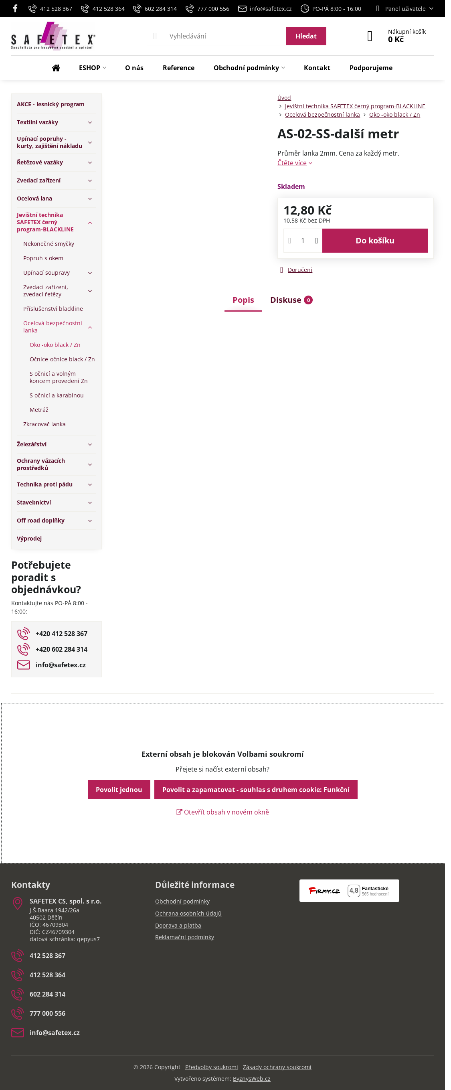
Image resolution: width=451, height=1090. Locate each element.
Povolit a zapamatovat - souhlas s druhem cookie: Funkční (256, 789)
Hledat (306, 36)
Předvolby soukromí (211, 1067)
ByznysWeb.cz (252, 1078)
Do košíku (375, 240)
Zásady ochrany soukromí (277, 1067)
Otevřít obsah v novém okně (222, 812)
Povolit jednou (119, 789)
